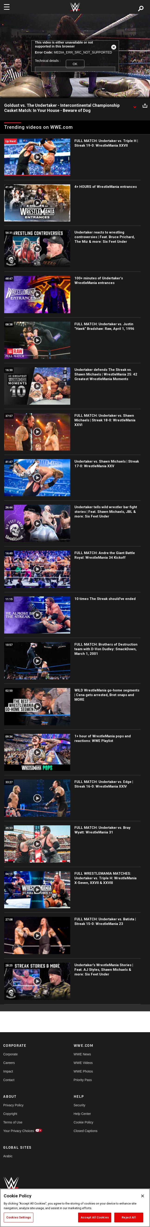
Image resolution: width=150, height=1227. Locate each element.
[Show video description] (135, 106)
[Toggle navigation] (6, 7)
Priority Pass (83, 1080)
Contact (8, 1080)
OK (75, 64)
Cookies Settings (18, 1217)
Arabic (8, 1156)
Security (80, 1105)
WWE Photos (83, 1071)
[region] (75, 1208)
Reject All (129, 1217)
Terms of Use (12, 1122)
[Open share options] (145, 106)
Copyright (10, 1114)
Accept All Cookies (95, 1217)
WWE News (82, 1054)
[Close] (142, 1196)
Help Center (82, 1114)
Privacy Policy (13, 1105)
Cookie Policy (83, 1122)
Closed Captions (86, 1131)
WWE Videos (83, 1063)
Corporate (10, 1054)
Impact (8, 1071)
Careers (9, 1063)
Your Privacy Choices (18, 1131)
